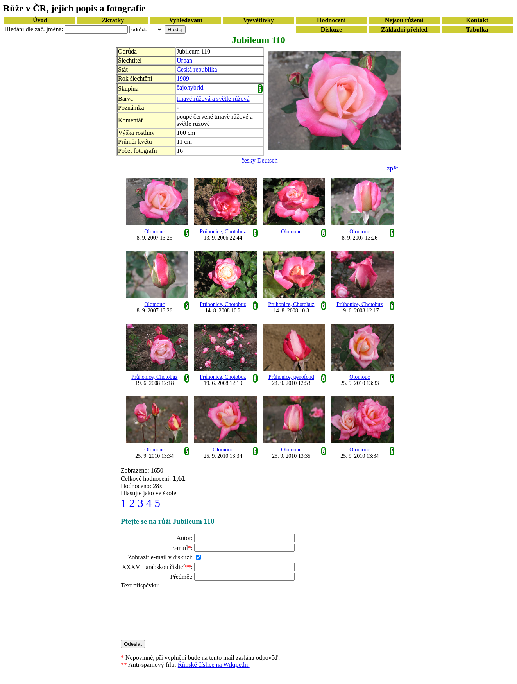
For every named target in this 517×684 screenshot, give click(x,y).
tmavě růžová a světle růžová (213, 98)
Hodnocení (331, 20)
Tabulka (477, 29)
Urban (184, 60)
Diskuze (331, 29)
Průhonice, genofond (291, 377)
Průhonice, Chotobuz (223, 232)
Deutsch (267, 160)
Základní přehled (404, 29)
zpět (392, 168)
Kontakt (477, 20)
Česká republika (197, 69)
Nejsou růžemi (404, 20)
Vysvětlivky (258, 20)
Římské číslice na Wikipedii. (214, 674)
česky (249, 160)
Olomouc (154, 232)
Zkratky (113, 20)
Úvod (40, 20)
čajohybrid (190, 87)
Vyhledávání (185, 20)
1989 (183, 78)
